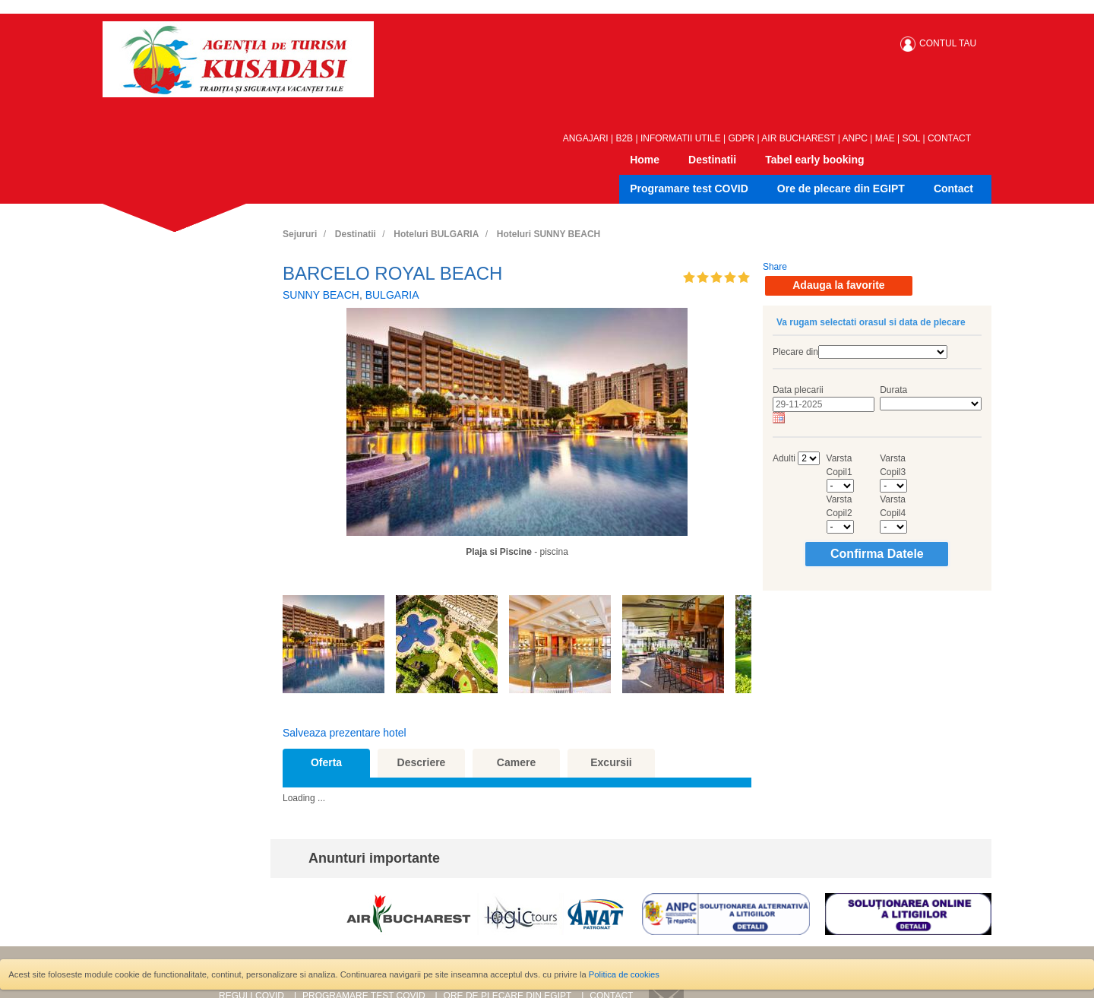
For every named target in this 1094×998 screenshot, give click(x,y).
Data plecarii (798, 390)
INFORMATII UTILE (680, 138)
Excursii (610, 762)
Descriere (421, 762)
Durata (893, 390)
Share (775, 266)
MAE (885, 138)
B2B (624, 138)
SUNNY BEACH (321, 295)
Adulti (784, 458)
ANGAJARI (586, 138)
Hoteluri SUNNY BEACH (548, 234)
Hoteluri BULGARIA (436, 234)
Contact (953, 188)
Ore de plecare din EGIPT (841, 188)
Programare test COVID (689, 188)
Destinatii (712, 160)
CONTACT (949, 138)
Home (644, 160)
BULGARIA (392, 295)
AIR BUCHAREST (798, 138)
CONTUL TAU (947, 43)
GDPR (742, 138)
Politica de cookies (624, 974)
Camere (516, 762)
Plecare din (795, 352)
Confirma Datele (877, 553)
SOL (912, 138)
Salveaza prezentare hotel (344, 733)
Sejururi (300, 234)
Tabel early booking (814, 160)
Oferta (326, 762)
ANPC (855, 138)
